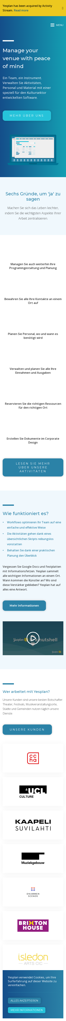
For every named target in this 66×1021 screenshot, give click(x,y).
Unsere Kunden (27, 729)
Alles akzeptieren (24, 1000)
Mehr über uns (27, 115)
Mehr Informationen (24, 605)
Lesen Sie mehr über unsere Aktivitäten (33, 467)
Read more (21, 10)
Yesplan (16, 24)
